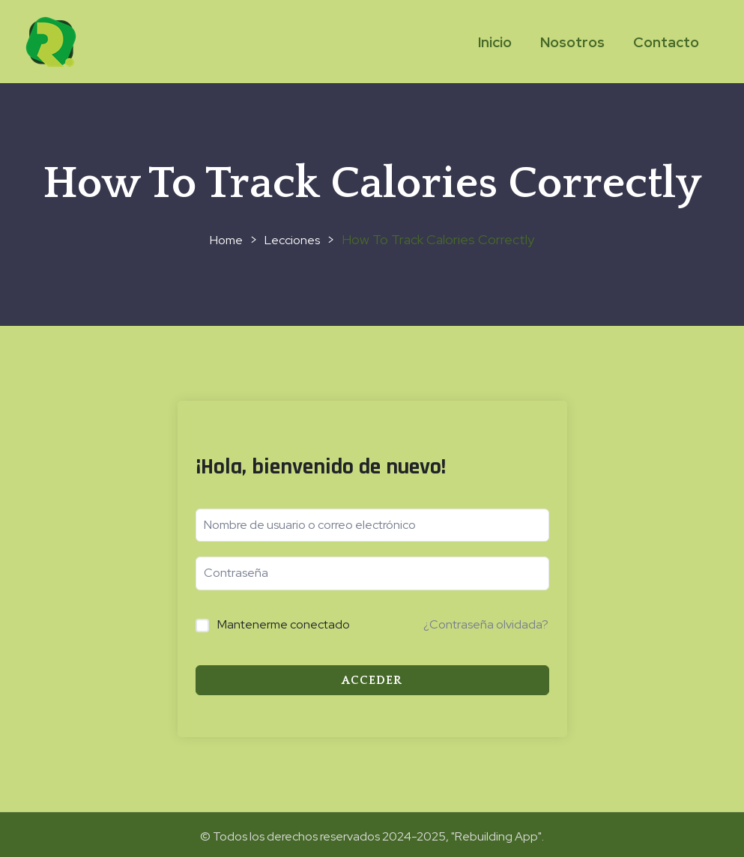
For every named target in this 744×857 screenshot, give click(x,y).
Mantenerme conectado (283, 624)
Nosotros (572, 42)
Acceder (372, 680)
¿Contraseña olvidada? (485, 624)
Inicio (495, 42)
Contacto (666, 42)
